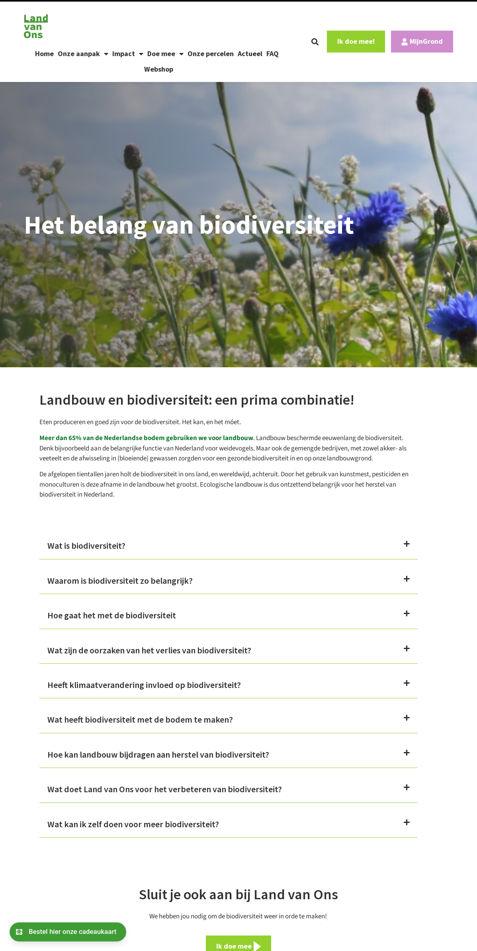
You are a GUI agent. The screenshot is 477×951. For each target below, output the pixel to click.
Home (44, 53)
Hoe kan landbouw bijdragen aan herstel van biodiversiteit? (158, 754)
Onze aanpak (83, 53)
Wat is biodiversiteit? (86, 545)
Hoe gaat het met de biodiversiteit (111, 615)
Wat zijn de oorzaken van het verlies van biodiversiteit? (149, 650)
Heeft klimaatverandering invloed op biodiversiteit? (144, 684)
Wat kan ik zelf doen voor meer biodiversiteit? (133, 824)
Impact (127, 53)
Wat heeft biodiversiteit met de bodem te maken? (140, 719)
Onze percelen (211, 53)
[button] (315, 42)
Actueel (250, 53)
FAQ (272, 53)
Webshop (158, 69)
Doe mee (165, 53)
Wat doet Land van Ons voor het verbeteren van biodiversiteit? (164, 789)
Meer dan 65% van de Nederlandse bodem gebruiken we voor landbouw (146, 438)
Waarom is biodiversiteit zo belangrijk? (120, 580)
